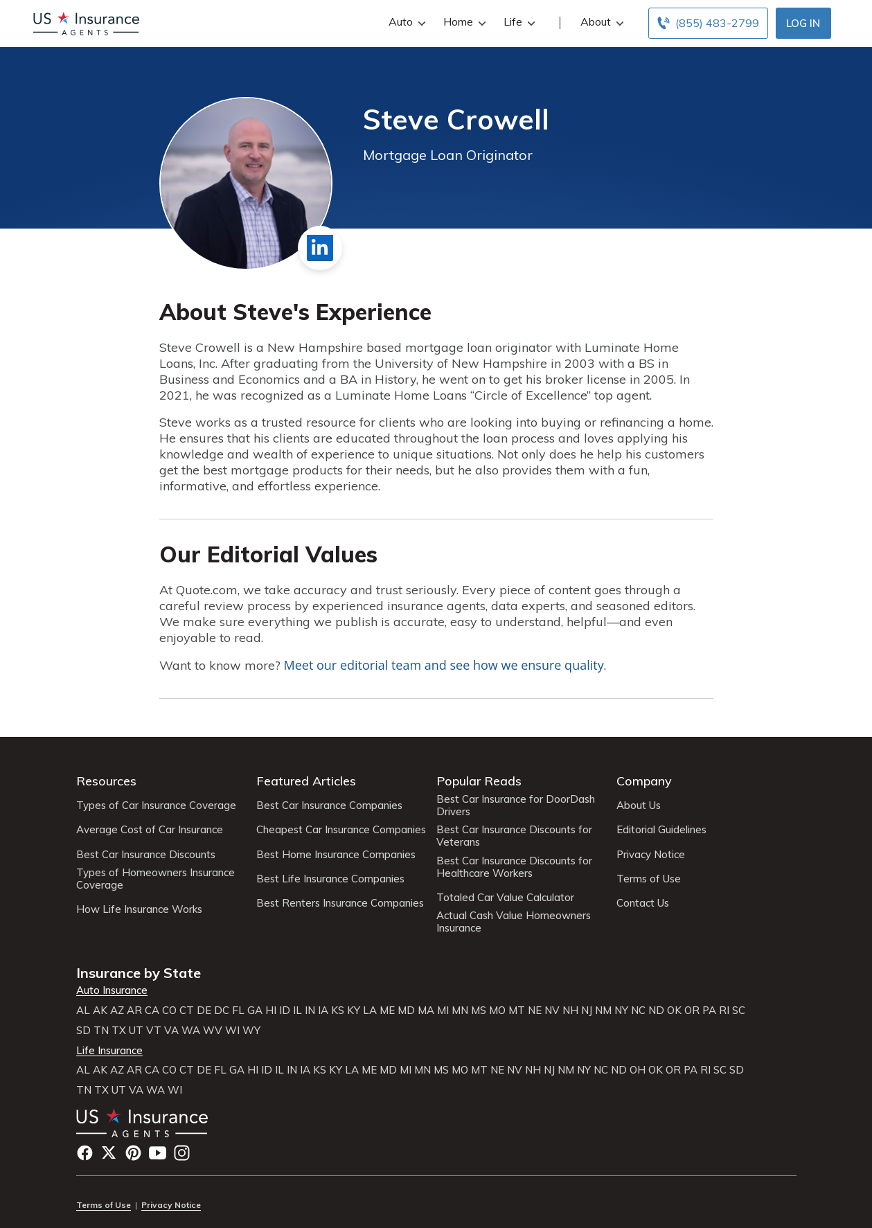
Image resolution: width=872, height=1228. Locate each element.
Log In (803, 23)
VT (153, 1030)
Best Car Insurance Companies (329, 805)
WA (190, 1030)
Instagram (181, 1153)
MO (497, 1010)
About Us (638, 805)
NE (535, 1010)
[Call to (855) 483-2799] (708, 23)
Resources (106, 781)
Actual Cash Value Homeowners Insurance (513, 921)
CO (169, 1010)
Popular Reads (479, 781)
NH (570, 1010)
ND (656, 1010)
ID (284, 1010)
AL (83, 1010)
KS (337, 1010)
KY (353, 1010)
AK (100, 1010)
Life (518, 21)
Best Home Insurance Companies (336, 854)
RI (724, 1010)
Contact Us (642, 903)
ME (387, 1010)
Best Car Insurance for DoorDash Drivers (515, 805)
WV (212, 1030)
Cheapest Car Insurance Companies (341, 830)
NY (621, 1010)
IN (310, 1010)
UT (136, 1030)
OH (638, 1070)
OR (692, 1010)
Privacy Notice (650, 854)
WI (232, 1030)
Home (463, 21)
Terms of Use (648, 879)
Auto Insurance (112, 990)
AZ (117, 1010)
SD (83, 1030)
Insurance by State (138, 972)
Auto (405, 21)
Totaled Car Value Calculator (505, 897)
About (600, 21)
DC (221, 1010)
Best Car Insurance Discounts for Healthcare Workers (514, 867)
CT (186, 1010)
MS (478, 1010)
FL (238, 1010)
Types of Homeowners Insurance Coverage (155, 878)
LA (370, 1010)
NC (638, 1010)
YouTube (157, 1153)
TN (101, 1030)
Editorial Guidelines (661, 830)
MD (406, 1010)
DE (204, 1010)
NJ (586, 1010)
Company (644, 781)
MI (443, 1010)
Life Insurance (109, 1050)
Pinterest (133, 1153)
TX (119, 1030)
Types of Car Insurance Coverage (156, 805)
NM (603, 1010)
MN (460, 1010)
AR (134, 1010)
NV (552, 1010)
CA (152, 1010)
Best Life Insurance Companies (330, 879)
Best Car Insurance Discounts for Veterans (514, 836)
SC (738, 1010)
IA (323, 1010)
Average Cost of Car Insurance (149, 830)
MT (516, 1010)
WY (251, 1030)
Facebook (85, 1153)
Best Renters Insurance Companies (340, 903)
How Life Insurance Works (139, 909)
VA (171, 1030)
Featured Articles (306, 781)
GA (255, 1010)
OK (674, 1010)
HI (270, 1010)
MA (426, 1010)
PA (709, 1010)
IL (297, 1010)
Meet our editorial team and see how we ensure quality (444, 665)
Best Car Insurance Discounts (145, 854)
